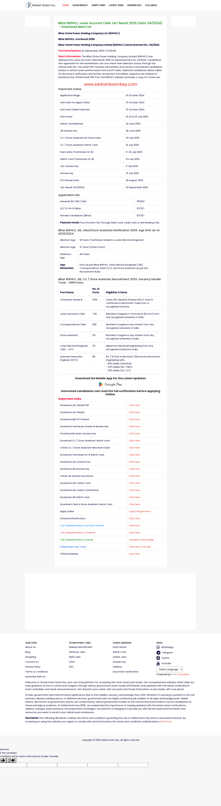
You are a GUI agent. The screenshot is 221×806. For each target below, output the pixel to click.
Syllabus (151, 5)
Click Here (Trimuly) (140, 546)
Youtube (164, 663)
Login (132, 511)
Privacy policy (32, 666)
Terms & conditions (36, 671)
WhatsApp (148, 539)
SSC (71, 666)
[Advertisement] (110, 600)
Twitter (163, 658)
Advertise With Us (35, 676)
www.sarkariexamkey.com (110, 84)
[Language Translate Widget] (170, 669)
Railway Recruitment (80, 647)
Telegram (134, 539)
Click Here (134, 405)
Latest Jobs (116, 5)
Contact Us (32, 661)
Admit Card (98, 5)
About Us (30, 647)
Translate (180, 674)
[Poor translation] (11, 760)
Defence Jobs (77, 652)
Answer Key (134, 5)
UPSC (72, 661)
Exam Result (80, 5)
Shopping (30, 656)
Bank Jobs (75, 656)
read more (166, 721)
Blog (27, 652)
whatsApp (165, 647)
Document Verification (126, 671)
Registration (144, 511)
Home (65, 5)
